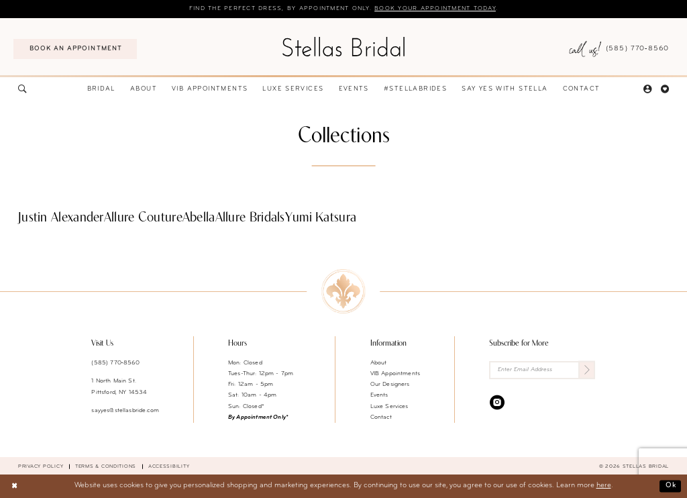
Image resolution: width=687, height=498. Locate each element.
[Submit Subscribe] (587, 370)
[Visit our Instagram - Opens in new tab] (497, 402)
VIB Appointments (395, 373)
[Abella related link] (198, 219)
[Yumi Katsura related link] (321, 219)
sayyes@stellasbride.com (124, 410)
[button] (647, 89)
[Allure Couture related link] (143, 219)
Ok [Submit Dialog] (670, 485)
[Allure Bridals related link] (250, 219)
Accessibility (169, 466)
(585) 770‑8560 (115, 363)
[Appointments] (75, 49)
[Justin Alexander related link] (61, 219)
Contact (381, 417)
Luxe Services (389, 406)
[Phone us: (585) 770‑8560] (619, 49)
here (603, 485)
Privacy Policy (40, 466)
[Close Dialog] (14, 486)
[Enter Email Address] (542, 370)
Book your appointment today (435, 8)
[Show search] (22, 89)
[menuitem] (75, 49)
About (378, 363)
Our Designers (390, 384)
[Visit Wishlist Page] (665, 89)
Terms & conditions (105, 466)
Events (379, 395)
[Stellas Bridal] (343, 46)
